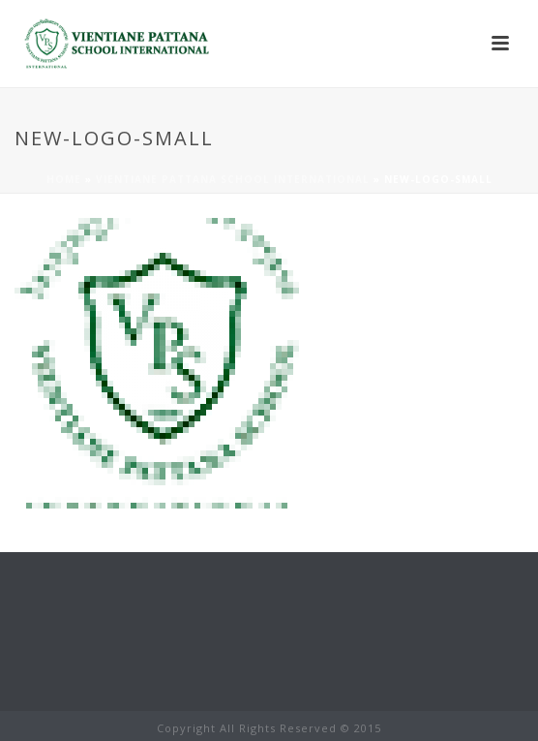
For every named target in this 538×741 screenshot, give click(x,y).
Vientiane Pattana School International (233, 179)
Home (63, 179)
